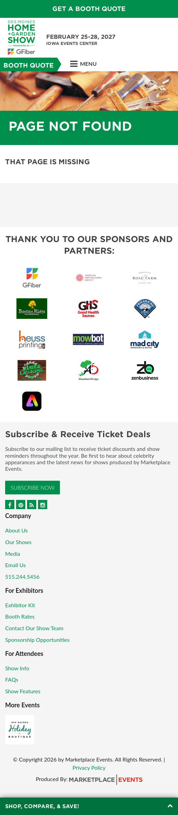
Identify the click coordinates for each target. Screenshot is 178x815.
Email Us (15, 565)
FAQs (11, 679)
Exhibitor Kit (20, 605)
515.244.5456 (22, 576)
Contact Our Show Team (34, 628)
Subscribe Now (32, 487)
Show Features (22, 691)
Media (12, 553)
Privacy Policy (89, 767)
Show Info (17, 668)
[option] (89, 108)
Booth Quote (28, 65)
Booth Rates (20, 616)
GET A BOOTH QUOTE (89, 8)
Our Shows (18, 542)
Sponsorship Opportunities (37, 639)
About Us (16, 530)
